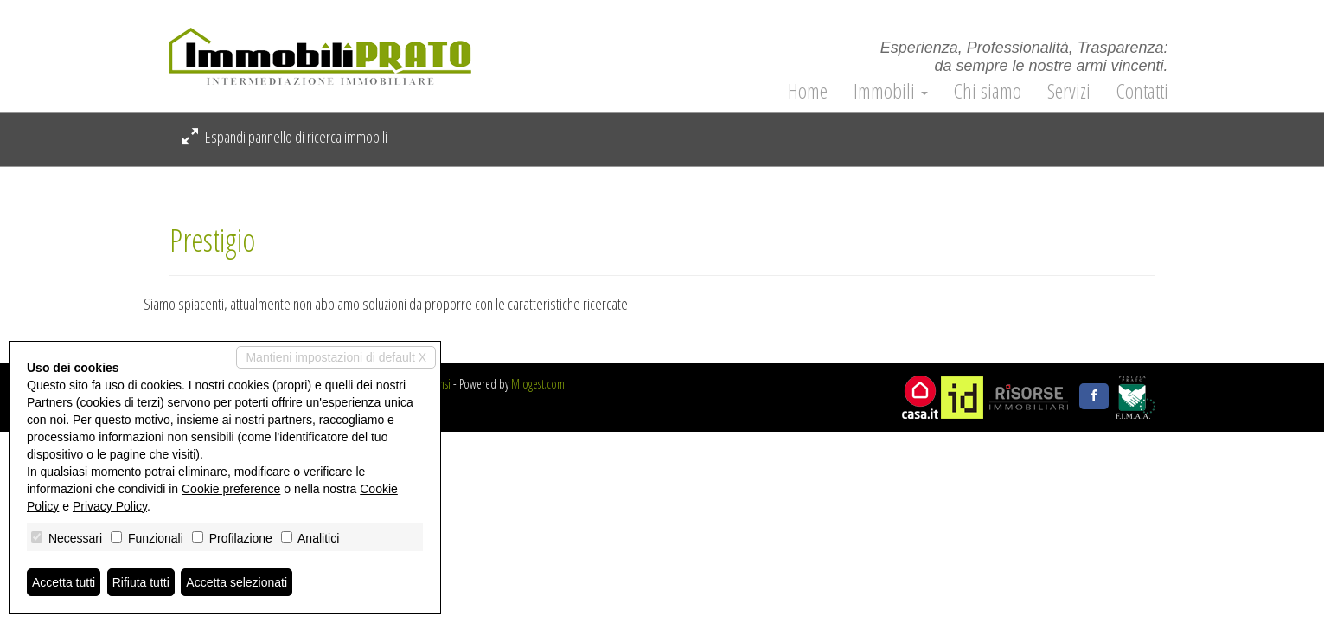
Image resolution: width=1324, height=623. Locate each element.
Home (808, 91)
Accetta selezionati (236, 582)
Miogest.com (538, 384)
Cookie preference (231, 489)
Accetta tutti (63, 582)
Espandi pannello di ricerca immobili (284, 136)
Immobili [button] (891, 91)
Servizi (1069, 91)
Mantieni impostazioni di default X (336, 357)
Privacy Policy (110, 506)
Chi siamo (987, 91)
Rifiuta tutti (140, 582)
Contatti (1142, 91)
